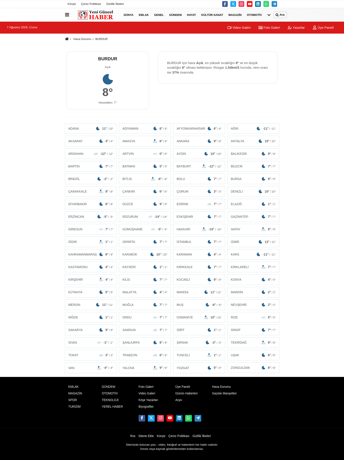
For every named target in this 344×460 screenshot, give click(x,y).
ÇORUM (199, 191)
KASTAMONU (90, 267)
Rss (132, 436)
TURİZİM (74, 406)
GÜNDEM (175, 14)
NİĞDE (90, 317)
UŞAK (253, 355)
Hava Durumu (82, 39)
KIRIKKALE (199, 267)
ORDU (144, 317)
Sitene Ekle (146, 436)
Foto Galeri (269, 27)
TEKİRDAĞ (253, 342)
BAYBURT (199, 166)
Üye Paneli (323, 27)
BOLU (199, 179)
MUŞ (199, 305)
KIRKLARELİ (253, 267)
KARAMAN (199, 254)
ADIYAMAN (144, 128)
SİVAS (90, 342)
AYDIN (199, 153)
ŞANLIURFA (144, 342)
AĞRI (253, 128)
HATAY (253, 229)
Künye (72, 4)
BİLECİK (253, 166)
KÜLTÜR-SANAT (212, 14)
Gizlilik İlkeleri (115, 4)
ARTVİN (144, 153)
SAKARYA (90, 330)
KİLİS (144, 279)
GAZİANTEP (253, 216)
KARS (253, 254)
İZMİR (253, 242)
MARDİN (253, 292)
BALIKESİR (253, 153)
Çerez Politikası (91, 4)
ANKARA (199, 141)
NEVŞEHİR (253, 305)
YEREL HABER (112, 406)
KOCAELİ (199, 279)
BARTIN (90, 166)
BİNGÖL (90, 179)
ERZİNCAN (90, 216)
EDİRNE (199, 204)
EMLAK (144, 14)
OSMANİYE (199, 317)
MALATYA (144, 292)
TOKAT (90, 355)
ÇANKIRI (144, 191)
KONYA (253, 279)
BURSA (253, 179)
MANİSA (199, 292)
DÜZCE (144, 204)
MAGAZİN (235, 14)
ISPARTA (144, 242)
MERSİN (90, 305)
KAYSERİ (144, 267)
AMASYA (144, 141)
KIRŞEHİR (90, 279)
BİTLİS (144, 179)
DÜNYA (128, 14)
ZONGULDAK (253, 367)
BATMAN (144, 166)
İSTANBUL (199, 242)
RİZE (253, 317)
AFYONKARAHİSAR (199, 128)
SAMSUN (144, 330)
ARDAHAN (90, 153)
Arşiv (178, 400)
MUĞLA (144, 305)
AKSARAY (90, 141)
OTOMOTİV (254, 14)
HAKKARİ (199, 229)
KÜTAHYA (90, 292)
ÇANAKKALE (90, 191)
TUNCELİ (199, 355)
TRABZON (144, 355)
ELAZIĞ (253, 204)
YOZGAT (199, 367)
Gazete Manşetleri (224, 393)
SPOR (72, 400)
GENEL (159, 14)
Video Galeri (238, 27)
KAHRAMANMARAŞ (90, 254)
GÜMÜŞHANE (144, 229)
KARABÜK (144, 254)
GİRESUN (90, 229)
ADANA (90, 128)
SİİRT (199, 330)
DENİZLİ (253, 191)
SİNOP (253, 330)
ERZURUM (144, 216)
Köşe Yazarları (148, 400)
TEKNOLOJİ (110, 400)
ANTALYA (253, 141)
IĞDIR (90, 242)
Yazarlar (296, 27)
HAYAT (191, 14)
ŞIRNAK (199, 342)
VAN (90, 367)
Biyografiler (146, 406)
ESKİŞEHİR (199, 216)
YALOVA (144, 367)
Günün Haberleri (186, 393)
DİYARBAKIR (90, 204)
